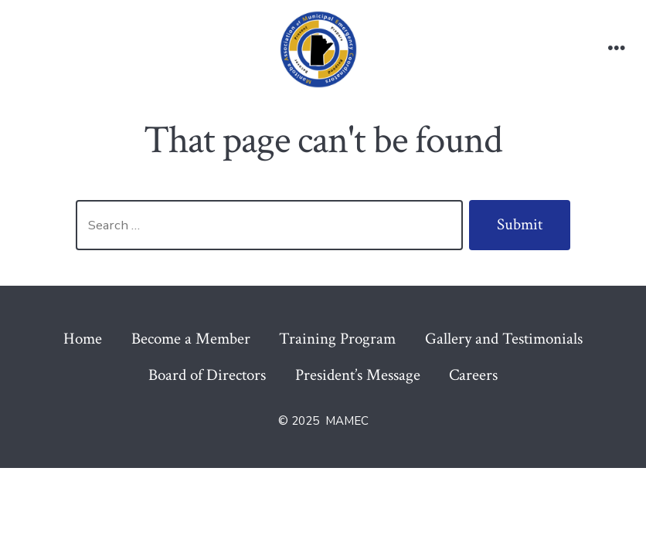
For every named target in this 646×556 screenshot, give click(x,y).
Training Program (337, 338)
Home (82, 338)
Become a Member (190, 338)
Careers (473, 374)
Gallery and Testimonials (504, 338)
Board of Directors (207, 374)
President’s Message (357, 374)
